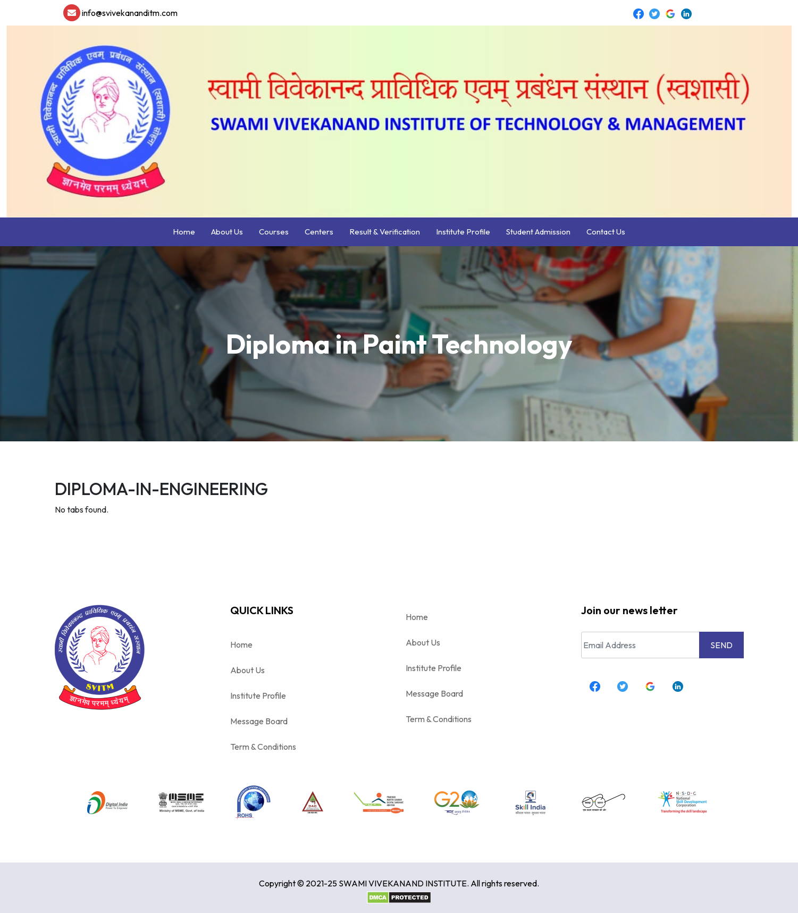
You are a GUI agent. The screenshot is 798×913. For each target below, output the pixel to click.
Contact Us (605, 232)
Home (184, 232)
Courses (274, 232)
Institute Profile (463, 232)
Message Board (259, 721)
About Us (227, 232)
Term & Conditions (263, 746)
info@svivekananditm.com (120, 12)
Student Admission (538, 232)
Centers (319, 232)
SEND (721, 645)
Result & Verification (384, 232)
